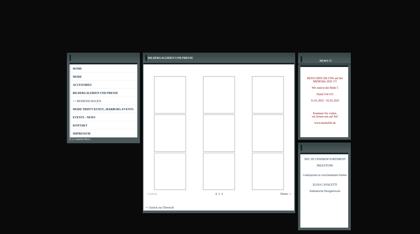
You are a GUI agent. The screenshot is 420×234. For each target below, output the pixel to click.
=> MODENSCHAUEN (87, 101)
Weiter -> (285, 193)
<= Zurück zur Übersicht (159, 207)
